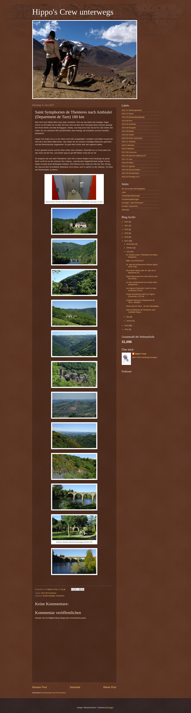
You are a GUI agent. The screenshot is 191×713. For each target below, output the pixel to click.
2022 (126, 222)
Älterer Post (109, 687)
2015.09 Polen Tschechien (132, 138)
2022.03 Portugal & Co (131, 177)
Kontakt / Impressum (130, 206)
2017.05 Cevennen (48, 593)
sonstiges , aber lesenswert (132, 203)
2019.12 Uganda (128, 166)
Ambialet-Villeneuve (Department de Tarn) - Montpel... (140, 301)
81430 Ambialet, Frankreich (53, 596)
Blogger (110, 708)
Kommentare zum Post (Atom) (54, 693)
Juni (128, 252)
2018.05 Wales (127, 163)
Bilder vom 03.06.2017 (135, 261)
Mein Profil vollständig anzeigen (144, 357)
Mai (128, 317)
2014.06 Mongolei (129, 128)
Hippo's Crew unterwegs (73, 11)
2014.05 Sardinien (129, 124)
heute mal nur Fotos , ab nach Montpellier (142, 306)
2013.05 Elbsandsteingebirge (133, 117)
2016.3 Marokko (128, 145)
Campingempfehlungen (131, 196)
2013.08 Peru (127, 121)
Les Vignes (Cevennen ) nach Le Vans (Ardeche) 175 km (141, 289)
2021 (126, 226)
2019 (126, 233)
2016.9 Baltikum (128, 149)
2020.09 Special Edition (131, 170)
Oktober (130, 248)
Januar (129, 321)
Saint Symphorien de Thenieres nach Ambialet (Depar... (140, 311)
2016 (126, 325)
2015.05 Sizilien (128, 135)
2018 (126, 237)
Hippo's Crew (140, 354)
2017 (126, 241)
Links (124, 192)
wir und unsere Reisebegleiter (133, 189)
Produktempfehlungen (130, 199)
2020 (126, 229)
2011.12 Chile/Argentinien (132, 110)
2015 (126, 329)
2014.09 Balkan (128, 131)
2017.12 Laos (127, 159)
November (131, 244)
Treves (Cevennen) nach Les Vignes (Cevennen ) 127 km (140, 295)
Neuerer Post (39, 687)
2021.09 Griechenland (130, 173)
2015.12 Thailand (128, 142)
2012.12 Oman (127, 114)
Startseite (75, 687)
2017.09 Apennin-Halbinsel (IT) (134, 156)
